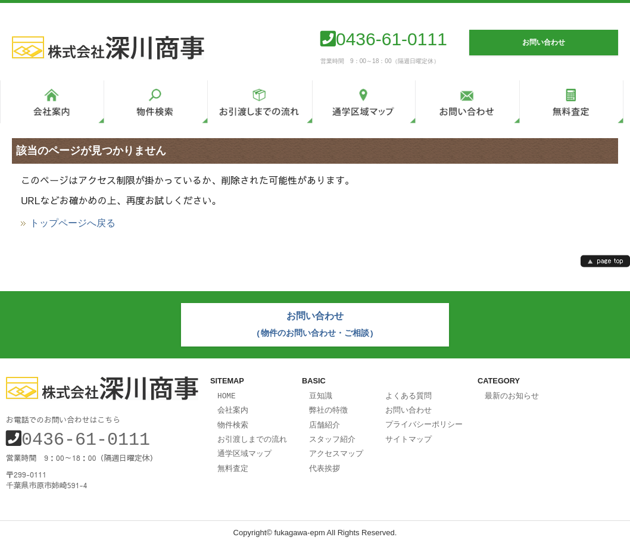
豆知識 (320, 393)
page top (605, 261)
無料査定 (232, 462)
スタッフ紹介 (332, 434)
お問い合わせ (408, 406)
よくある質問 (408, 393)
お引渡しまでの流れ (252, 434)
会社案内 (232, 406)
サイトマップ (408, 434)
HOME (226, 393)
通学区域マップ (244, 448)
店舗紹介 (324, 421)
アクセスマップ (336, 448)
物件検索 (232, 421)
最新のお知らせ (512, 393)
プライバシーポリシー (424, 420)
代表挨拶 (324, 462)
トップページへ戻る (73, 223)
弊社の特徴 (328, 406)
